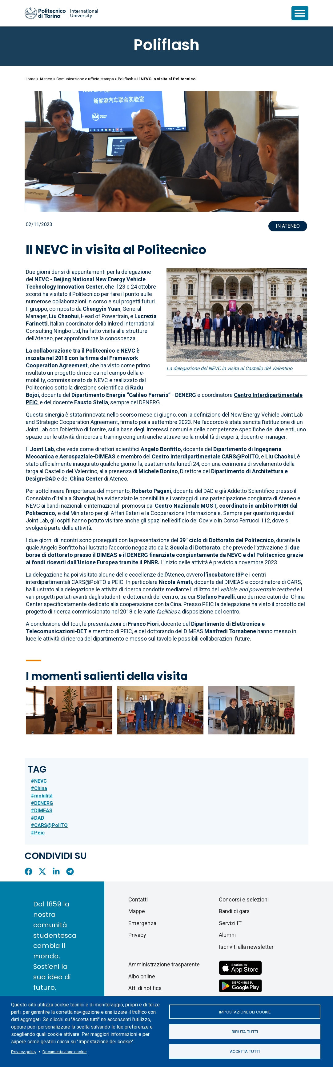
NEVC (40, 781)
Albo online (141, 976)
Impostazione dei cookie (245, 1011)
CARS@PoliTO (51, 825)
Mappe (136, 911)
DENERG (43, 803)
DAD (39, 818)
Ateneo (45, 79)
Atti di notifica (145, 988)
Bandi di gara (234, 911)
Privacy (137, 935)
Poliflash (166, 45)
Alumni (227, 935)
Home (30, 79)
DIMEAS (43, 810)
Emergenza (142, 923)
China (40, 788)
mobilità (43, 796)
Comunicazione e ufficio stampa (85, 79)
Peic (39, 833)
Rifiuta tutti (245, 1031)
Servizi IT (230, 923)
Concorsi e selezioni (244, 899)
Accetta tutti (245, 1051)
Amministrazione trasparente (164, 964)
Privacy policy (23, 1051)
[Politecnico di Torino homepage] (61, 13)
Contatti (138, 899)
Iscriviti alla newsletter (246, 947)
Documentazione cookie (64, 1051)
